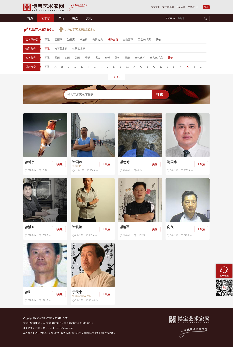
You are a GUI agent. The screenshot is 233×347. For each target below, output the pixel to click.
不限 (47, 39)
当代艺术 (140, 57)
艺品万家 (180, 7)
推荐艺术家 (61, 48)
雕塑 (87, 57)
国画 (57, 57)
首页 (30, 18)
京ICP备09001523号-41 (34, 323)
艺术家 (45, 18)
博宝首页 (155, 7)
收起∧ (116, 77)
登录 (206, 7)
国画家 (58, 39)
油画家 (71, 39)
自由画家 (128, 39)
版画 (77, 57)
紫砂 (117, 57)
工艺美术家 (144, 39)
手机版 (191, 7)
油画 (67, 57)
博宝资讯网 (168, 7)
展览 (75, 18)
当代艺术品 (156, 57)
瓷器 (107, 57)
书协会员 (113, 39)
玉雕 (127, 57)
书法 (97, 57)
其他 (158, 39)
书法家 (84, 39)
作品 (61, 18)
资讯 (89, 18)
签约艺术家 (78, 48)
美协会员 (97, 39)
